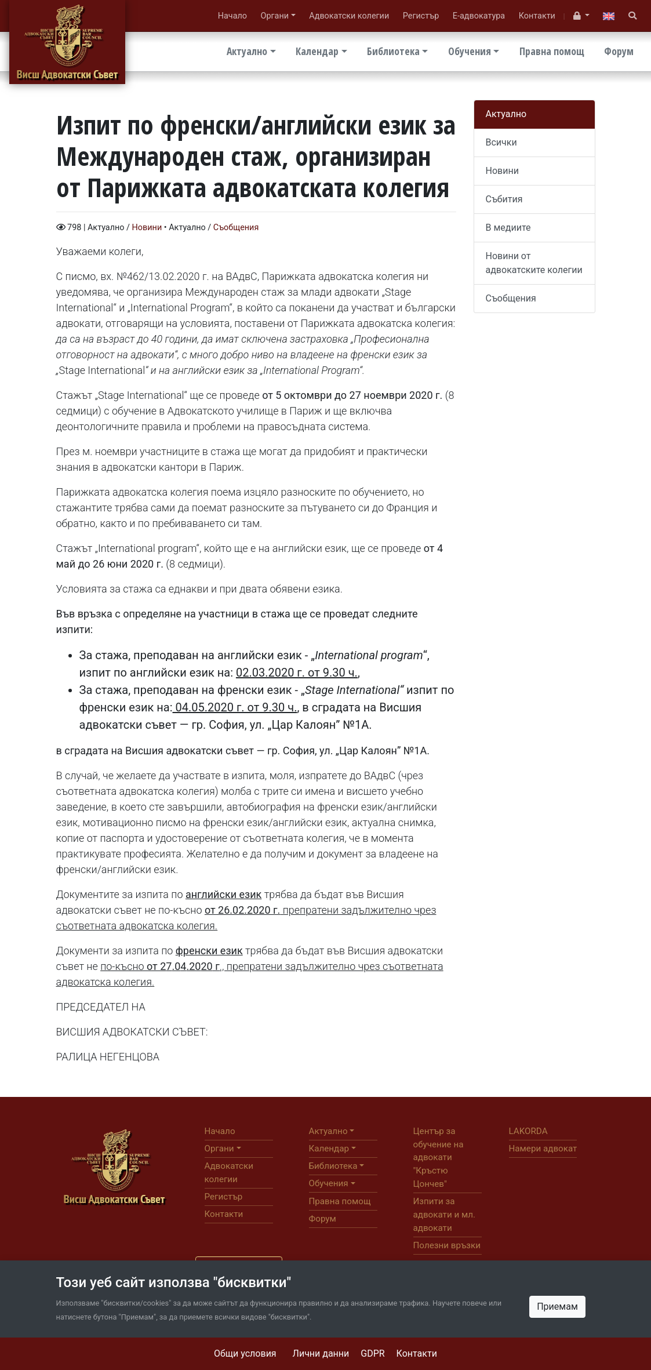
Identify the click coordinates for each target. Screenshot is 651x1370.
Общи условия (245, 1353)
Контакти (417, 1353)
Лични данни (321, 1353)
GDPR (372, 1353)
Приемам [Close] (557, 1306)
